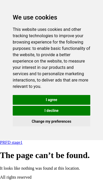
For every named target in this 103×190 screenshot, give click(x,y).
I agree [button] (51, 100)
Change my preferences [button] (51, 121)
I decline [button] (51, 110)
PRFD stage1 (11, 142)
